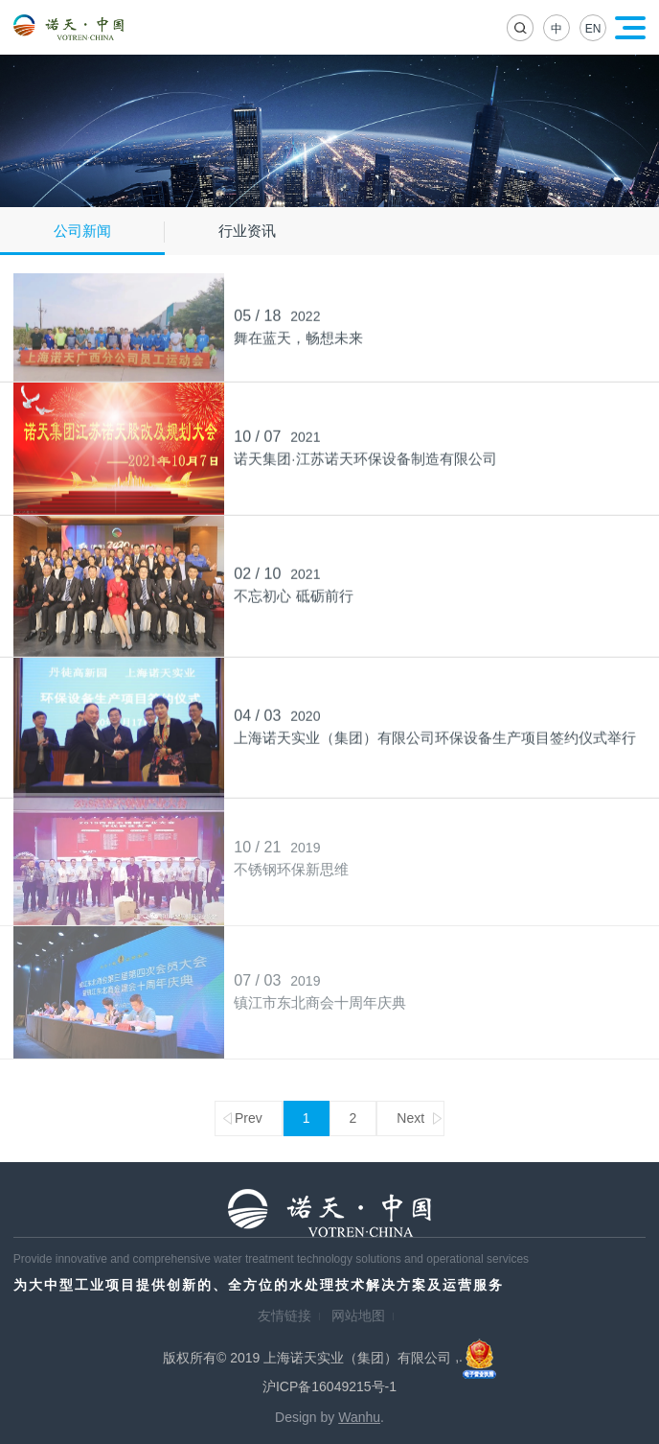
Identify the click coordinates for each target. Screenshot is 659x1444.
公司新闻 (82, 230)
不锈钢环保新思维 (291, 863)
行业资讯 (247, 230)
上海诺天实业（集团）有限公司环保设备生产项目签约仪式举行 (435, 735)
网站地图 (358, 1315)
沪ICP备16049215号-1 (329, 1386)
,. (475, 1356)
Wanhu (359, 1417)
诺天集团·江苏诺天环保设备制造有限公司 (365, 456)
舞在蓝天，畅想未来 (298, 335)
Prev (248, 1118)
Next (410, 1118)
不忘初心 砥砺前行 (293, 594)
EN (593, 28)
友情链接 (284, 1315)
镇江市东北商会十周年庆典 (320, 997)
